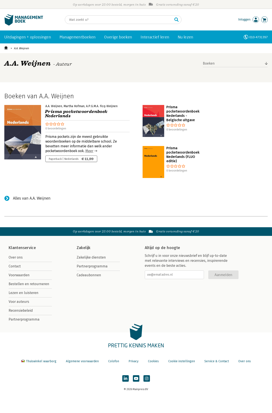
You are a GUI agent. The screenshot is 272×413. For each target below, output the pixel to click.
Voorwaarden (19, 275)
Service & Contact (216, 361)
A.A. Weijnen (21, 48)
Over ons (16, 257)
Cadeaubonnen (89, 275)
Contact (15, 266)
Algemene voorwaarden (82, 361)
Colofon (113, 361)
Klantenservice (22, 247)
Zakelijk (84, 247)
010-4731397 (258, 37)
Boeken (209, 63)
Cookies (153, 361)
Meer (89, 151)
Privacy (133, 361)
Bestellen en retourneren (29, 284)
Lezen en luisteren (23, 293)
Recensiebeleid (21, 310)
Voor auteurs (19, 302)
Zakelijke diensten (91, 257)
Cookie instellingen (181, 361)
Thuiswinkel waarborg (39, 361)
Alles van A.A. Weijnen (32, 198)
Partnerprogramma (24, 319)
